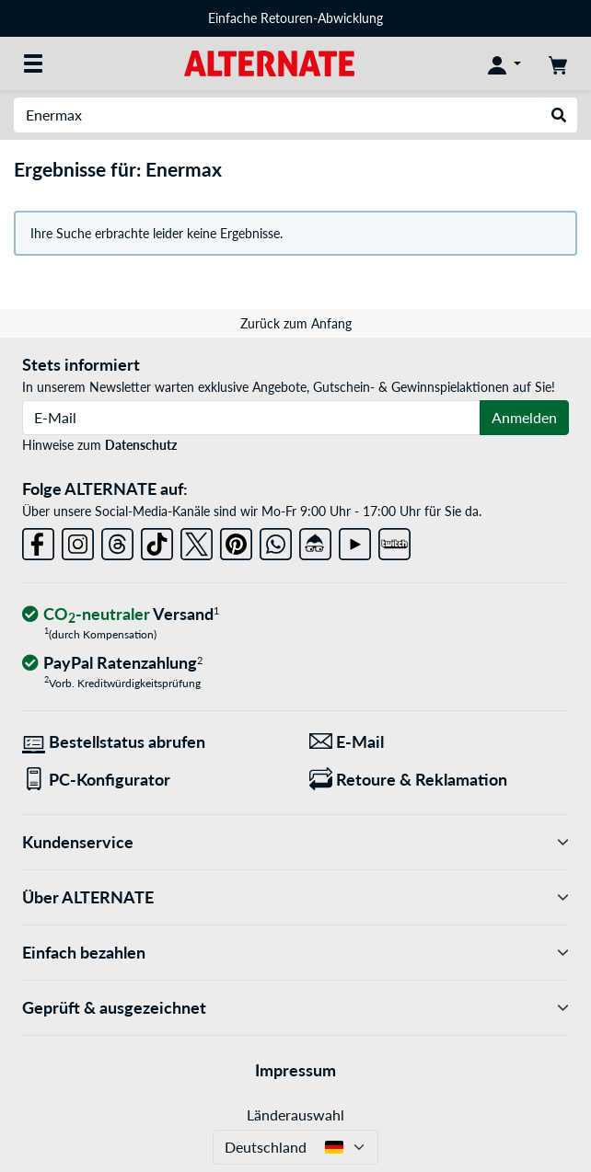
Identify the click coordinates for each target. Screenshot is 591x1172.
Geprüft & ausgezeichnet (295, 1007)
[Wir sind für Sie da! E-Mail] (439, 742)
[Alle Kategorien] (33, 63)
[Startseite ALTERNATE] (269, 62)
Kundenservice (295, 842)
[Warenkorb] (558, 63)
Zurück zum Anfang (296, 323)
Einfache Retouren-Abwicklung (295, 18)
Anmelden (524, 417)
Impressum (295, 1070)
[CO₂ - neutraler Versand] (120, 615)
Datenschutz (141, 445)
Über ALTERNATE (295, 897)
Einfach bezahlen (295, 952)
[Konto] (504, 63)
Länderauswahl (295, 1114)
